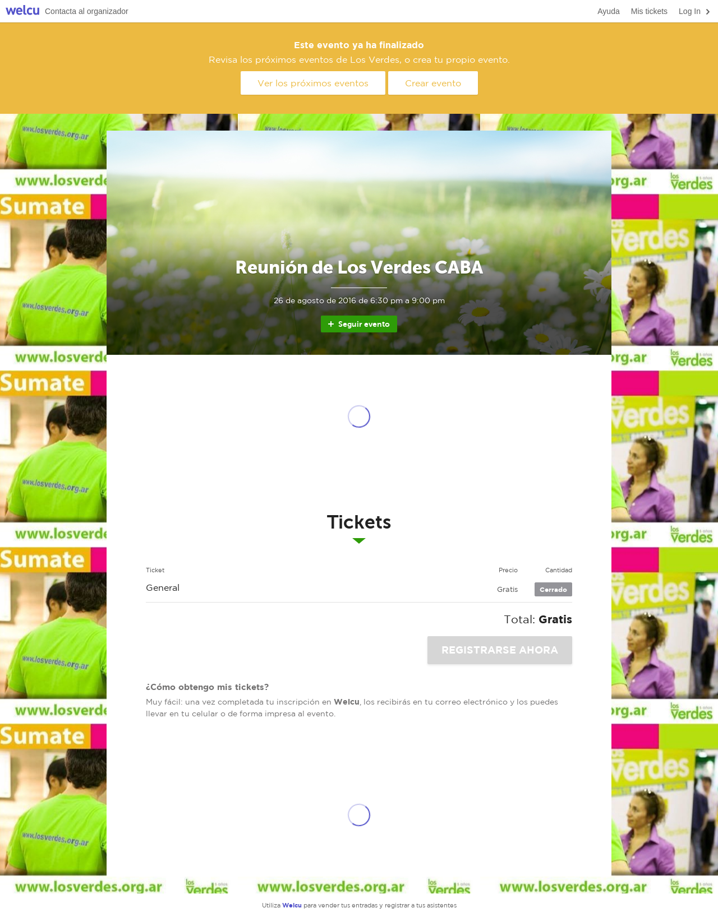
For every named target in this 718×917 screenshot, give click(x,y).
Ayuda (608, 11)
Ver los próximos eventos (313, 83)
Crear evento (433, 83)
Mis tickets (649, 11)
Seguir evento (358, 323)
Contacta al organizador (86, 11)
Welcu (22, 11)
